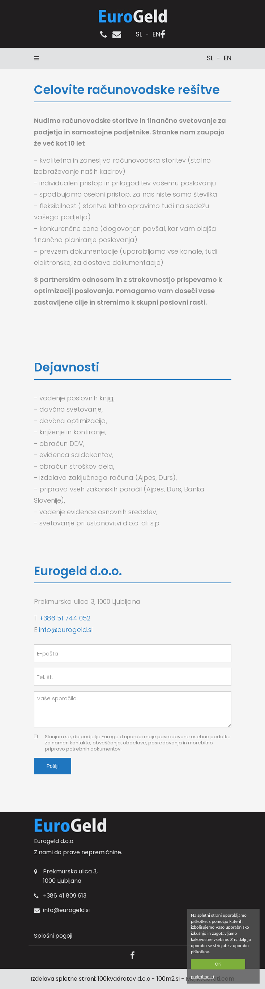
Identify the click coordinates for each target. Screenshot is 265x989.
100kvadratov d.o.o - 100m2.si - (142, 979)
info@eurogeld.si (66, 629)
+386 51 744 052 (64, 618)
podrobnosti (202, 976)
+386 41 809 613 (64, 895)
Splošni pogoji (53, 936)
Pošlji (53, 766)
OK (218, 964)
